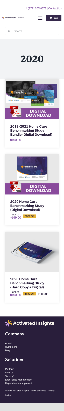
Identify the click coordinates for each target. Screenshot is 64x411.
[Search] (9, 31)
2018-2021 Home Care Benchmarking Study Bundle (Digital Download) (31, 130)
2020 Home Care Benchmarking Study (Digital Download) (27, 206)
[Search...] (32, 31)
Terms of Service (38, 390)
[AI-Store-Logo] (13, 17)
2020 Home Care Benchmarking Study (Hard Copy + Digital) (27, 283)
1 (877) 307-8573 (36, 8)
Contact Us (55, 8)
